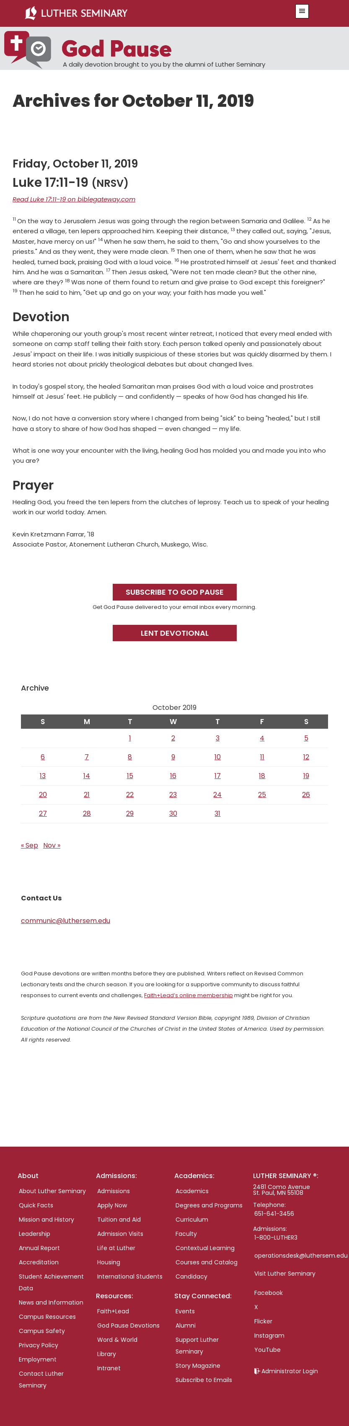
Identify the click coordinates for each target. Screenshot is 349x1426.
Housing (108, 1262)
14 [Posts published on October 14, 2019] (86, 776)
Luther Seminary (147, 13)
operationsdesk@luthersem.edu (301, 1255)
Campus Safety (42, 1331)
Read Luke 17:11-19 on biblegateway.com (74, 199)
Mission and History (46, 1219)
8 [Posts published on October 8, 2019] (130, 757)
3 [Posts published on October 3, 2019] (218, 738)
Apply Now (112, 1205)
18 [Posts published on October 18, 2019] (262, 776)
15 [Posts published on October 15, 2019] (130, 776)
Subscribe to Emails (204, 1380)
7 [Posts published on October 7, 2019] (87, 757)
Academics (192, 1191)
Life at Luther (116, 1248)
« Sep (29, 845)
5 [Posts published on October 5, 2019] (306, 738)
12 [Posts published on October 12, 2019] (306, 757)
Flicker (263, 1321)
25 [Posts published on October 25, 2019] (262, 794)
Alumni (186, 1325)
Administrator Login (289, 1371)
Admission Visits (120, 1234)
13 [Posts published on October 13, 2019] (43, 776)
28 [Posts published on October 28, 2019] (87, 813)
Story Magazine (198, 1366)
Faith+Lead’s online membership (188, 995)
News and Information (51, 1302)
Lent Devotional (175, 633)
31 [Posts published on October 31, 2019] (217, 813)
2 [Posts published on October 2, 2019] (173, 738)
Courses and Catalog (207, 1262)
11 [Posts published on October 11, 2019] (262, 757)
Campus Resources (47, 1317)
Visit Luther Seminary (284, 1273)
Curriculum (192, 1219)
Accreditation (39, 1262)
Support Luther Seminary (197, 1346)
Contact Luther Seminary (41, 1379)
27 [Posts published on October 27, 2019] (43, 813)
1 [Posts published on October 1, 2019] (130, 738)
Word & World (117, 1340)
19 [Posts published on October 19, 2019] (306, 776)
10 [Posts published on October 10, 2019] (218, 757)
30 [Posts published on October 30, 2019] (173, 813)
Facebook (268, 1293)
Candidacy (191, 1276)
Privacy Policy (38, 1345)
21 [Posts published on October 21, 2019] (87, 794)
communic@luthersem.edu (65, 921)
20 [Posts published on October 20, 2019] (43, 794)
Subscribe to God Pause (175, 592)
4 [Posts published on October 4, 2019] (262, 738)
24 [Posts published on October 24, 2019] (217, 794)
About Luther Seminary (52, 1191)
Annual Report (39, 1248)
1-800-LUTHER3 (275, 1237)
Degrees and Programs (209, 1205)
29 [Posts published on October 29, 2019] (130, 813)
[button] (302, 11)
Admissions (113, 1191)
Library (106, 1354)
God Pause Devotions (128, 1325)
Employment (38, 1359)
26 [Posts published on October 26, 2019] (306, 794)
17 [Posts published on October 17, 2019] (218, 776)
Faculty (186, 1234)
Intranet (109, 1368)
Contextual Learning (205, 1248)
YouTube (267, 1350)
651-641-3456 (274, 1213)
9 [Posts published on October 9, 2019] (173, 757)
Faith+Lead (113, 1311)
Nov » (51, 845)
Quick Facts (36, 1205)
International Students (130, 1276)
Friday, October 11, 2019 (75, 163)
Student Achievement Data (51, 1282)
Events (185, 1311)
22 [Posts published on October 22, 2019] (130, 794)
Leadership (34, 1234)
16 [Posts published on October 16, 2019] (173, 776)
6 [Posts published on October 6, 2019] (43, 757)
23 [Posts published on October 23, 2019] (173, 794)
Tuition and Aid (119, 1219)
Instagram (269, 1335)
